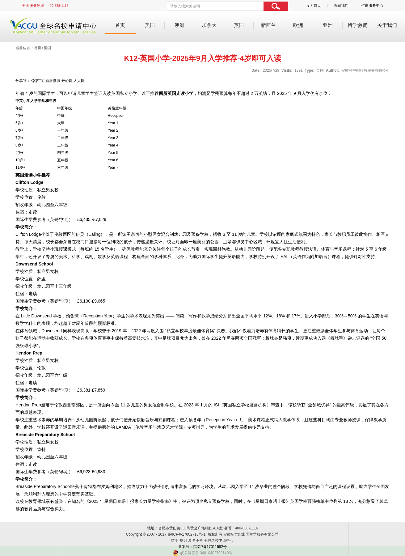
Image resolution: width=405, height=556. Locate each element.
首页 (120, 25)
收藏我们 (341, 5)
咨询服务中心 (372, 5)
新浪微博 (52, 81)
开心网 (67, 81)
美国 (150, 25)
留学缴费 (357, 25)
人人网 (79, 81)
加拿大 (209, 25)
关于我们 (387, 25)
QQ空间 (37, 81)
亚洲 (328, 25)
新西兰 (268, 25)
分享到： (22, 81)
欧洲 (298, 25)
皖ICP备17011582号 (210, 547)
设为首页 (313, 5)
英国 (239, 25)
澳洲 (179, 25)
